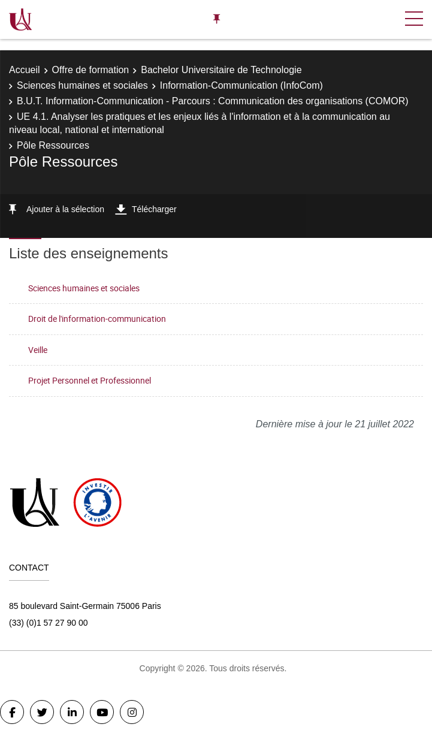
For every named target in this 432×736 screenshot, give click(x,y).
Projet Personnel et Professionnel (89, 380)
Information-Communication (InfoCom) (241, 85)
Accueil (24, 70)
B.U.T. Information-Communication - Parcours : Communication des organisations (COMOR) (213, 101)
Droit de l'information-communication (97, 318)
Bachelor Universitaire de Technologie (221, 70)
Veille (37, 349)
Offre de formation (90, 70)
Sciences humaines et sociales (82, 85)
